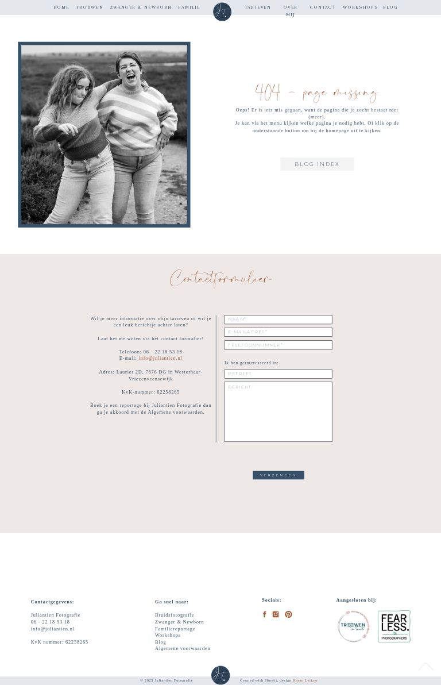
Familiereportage (175, 628)
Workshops (168, 635)
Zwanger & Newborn (179, 622)
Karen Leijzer (305, 680)
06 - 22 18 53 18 (50, 622)
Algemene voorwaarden (182, 648)
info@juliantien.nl (161, 358)
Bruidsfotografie (174, 615)
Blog (161, 642)
